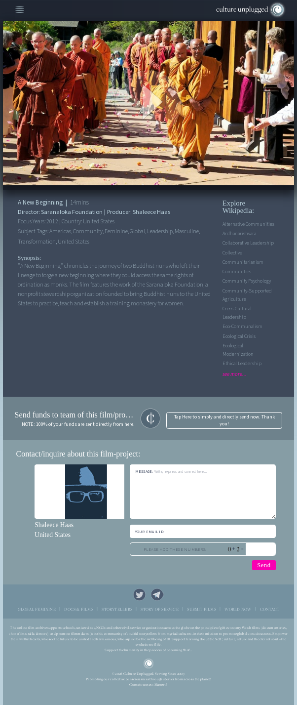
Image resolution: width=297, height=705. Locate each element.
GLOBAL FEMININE (37, 609)
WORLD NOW (237, 609)
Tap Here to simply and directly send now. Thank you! (224, 420)
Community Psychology (247, 281)
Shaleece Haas (54, 525)
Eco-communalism (242, 326)
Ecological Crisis (239, 336)
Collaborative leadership (248, 243)
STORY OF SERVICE (159, 609)
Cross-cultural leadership (237, 313)
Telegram (157, 594)
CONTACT (270, 609)
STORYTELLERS (117, 609)
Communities (237, 271)
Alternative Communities (248, 224)
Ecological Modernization (238, 350)
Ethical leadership (242, 363)
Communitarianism (243, 262)
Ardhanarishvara (239, 233)
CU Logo (148, 663)
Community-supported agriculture (247, 295)
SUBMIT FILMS (201, 609)
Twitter (139, 594)
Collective (232, 252)
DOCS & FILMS (78, 609)
